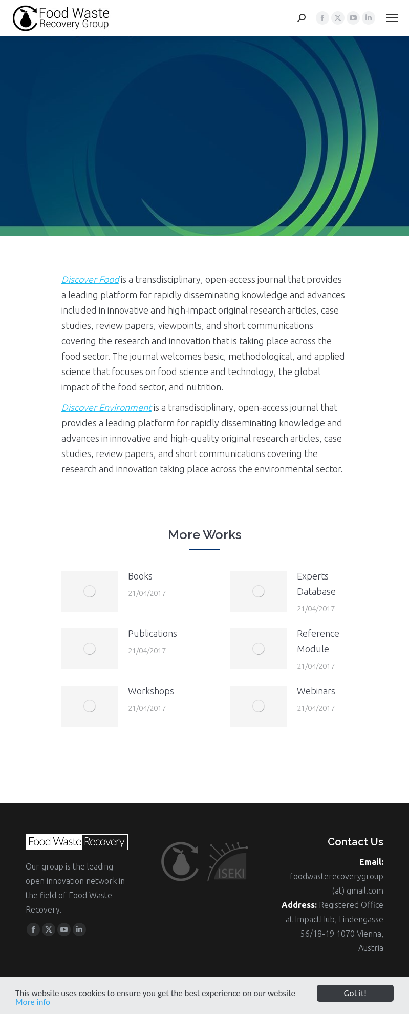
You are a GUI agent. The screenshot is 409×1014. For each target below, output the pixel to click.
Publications (152, 633)
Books (140, 576)
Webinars (316, 691)
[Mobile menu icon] (392, 18)
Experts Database (316, 583)
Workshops (151, 691)
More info (32, 1005)
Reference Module (318, 641)
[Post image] (89, 591)
